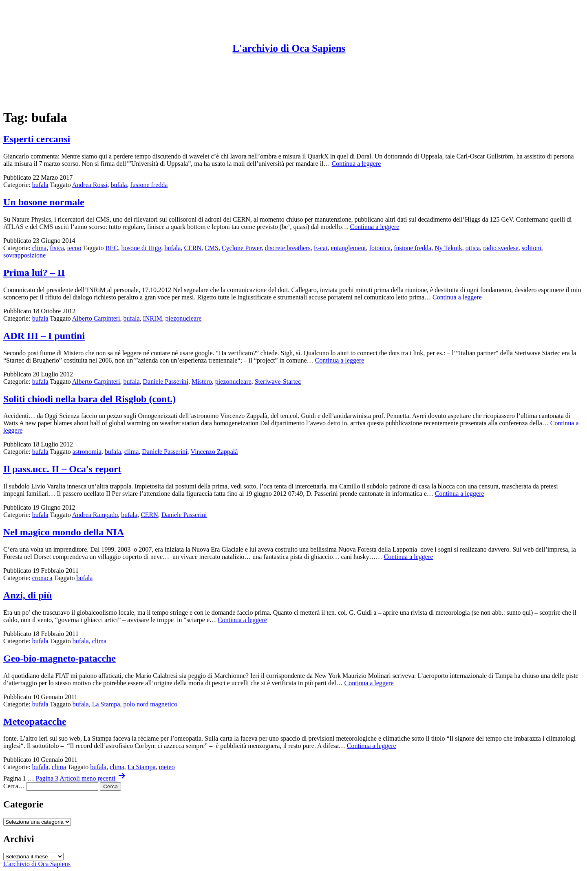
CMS (211, 247)
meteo (167, 766)
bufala (40, 184)
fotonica (380, 247)
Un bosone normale (43, 202)
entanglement (348, 247)
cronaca (42, 577)
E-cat (321, 247)
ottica (473, 247)
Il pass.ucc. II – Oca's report (62, 469)
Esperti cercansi (36, 139)
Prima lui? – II (34, 272)
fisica (57, 247)
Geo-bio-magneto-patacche (59, 658)
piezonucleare (184, 318)
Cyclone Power (242, 247)
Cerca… (13, 786)
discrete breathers (287, 247)
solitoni (531, 247)
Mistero (202, 381)
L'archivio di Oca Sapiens (288, 48)
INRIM (152, 318)
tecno (74, 247)
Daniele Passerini (166, 381)
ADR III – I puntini (44, 335)
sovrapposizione (24, 255)
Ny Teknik (448, 247)
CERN (192, 247)
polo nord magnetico (150, 704)
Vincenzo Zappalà (214, 451)
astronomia (87, 451)
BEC (112, 247)
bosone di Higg (141, 247)
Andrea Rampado (95, 514)
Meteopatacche (34, 721)
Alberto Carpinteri (96, 318)
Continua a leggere (356, 163)
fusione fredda (149, 184)
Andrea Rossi (90, 184)
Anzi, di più (27, 595)
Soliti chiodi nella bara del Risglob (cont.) (89, 399)
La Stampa (106, 704)
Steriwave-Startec (278, 381)
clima (39, 247)
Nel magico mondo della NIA (63, 532)
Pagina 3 (47, 778)
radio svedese (501, 247)
